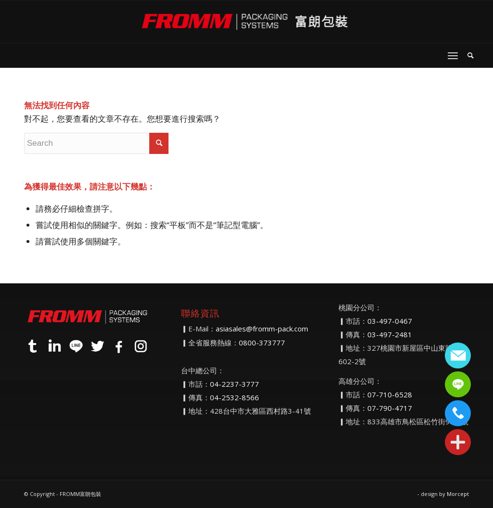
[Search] (470, 55)
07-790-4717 (389, 408)
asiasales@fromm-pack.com (262, 328)
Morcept (458, 493)
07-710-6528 (389, 394)
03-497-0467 (389, 321)
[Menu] (453, 55)
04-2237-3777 (234, 384)
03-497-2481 (389, 334)
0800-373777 (262, 342)
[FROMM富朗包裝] (246, 21)
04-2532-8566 (234, 397)
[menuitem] (470, 55)
